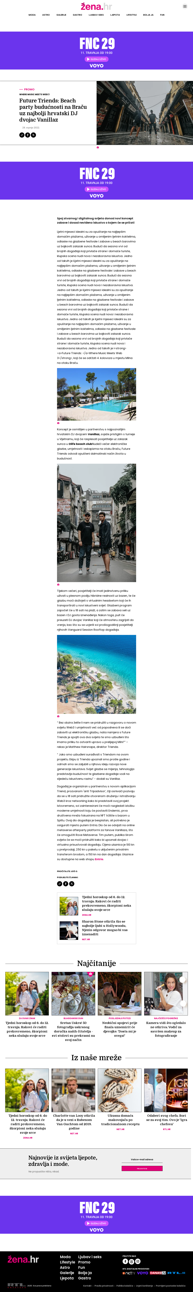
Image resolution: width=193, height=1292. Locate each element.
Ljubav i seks (96, 14)
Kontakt (87, 1286)
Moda (32, 14)
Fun (162, 14)
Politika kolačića (124, 1286)
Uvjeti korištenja (144, 1286)
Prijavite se (142, 1168)
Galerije (61, 14)
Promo (29, 89)
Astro (46, 14)
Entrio (99, 859)
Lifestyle (132, 14)
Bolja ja (148, 14)
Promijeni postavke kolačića (170, 1286)
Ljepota (115, 14)
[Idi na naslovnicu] (96, 9)
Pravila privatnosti (104, 1286)
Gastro (77, 14)
